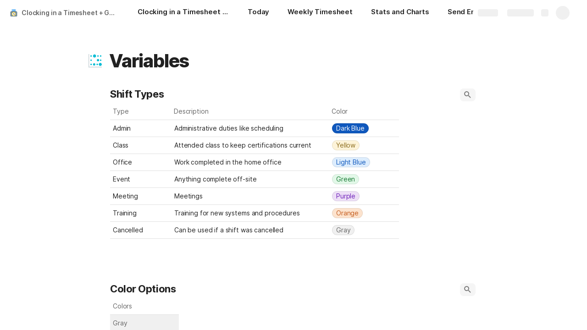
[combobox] (364, 128)
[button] (94, 61)
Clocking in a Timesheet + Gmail (70, 12)
